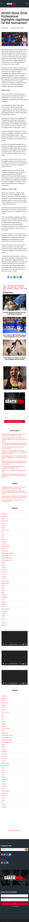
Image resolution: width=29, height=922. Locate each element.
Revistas (4, 604)
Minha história (5, 581)
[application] (15, 638)
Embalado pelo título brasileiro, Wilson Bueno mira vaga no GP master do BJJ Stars (14, 434)
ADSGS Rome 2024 (19, 285)
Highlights (16, 288)
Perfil (3, 599)
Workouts (4, 625)
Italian (25, 288)
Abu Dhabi (10, 285)
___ (3, 511)
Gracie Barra (5, 551)
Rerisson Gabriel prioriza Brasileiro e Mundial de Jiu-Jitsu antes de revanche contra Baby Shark (14, 443)
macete (4, 579)
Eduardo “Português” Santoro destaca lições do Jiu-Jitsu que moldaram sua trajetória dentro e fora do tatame (14, 462)
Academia (4, 516)
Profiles (4, 602)
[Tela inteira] (25, 644)
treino (3, 618)
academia (4, 514)
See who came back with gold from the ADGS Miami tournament (14, 313)
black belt (13, 287)
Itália (21, 288)
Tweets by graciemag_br (14, 830)
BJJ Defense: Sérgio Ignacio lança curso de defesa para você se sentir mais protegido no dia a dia (14, 475)
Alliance (4, 523)
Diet (3, 537)
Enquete (4, 541)
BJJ (9, 287)
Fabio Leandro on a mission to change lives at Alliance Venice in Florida (14, 358)
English (3, 539)
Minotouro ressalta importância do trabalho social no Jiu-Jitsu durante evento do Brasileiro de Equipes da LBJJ (14, 452)
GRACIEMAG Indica (7, 555)
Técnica (4, 613)
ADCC (3, 518)
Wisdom (4, 623)
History (3, 565)
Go (26, 849)
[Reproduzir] (3, 644)
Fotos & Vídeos (6, 546)
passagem (4, 597)
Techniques (5, 611)
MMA (3, 585)
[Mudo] (23, 644)
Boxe (3, 535)
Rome (4, 290)
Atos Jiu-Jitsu (5, 530)
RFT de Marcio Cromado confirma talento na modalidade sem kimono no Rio (13, 467)
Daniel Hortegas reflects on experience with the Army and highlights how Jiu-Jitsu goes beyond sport (14, 457)
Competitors (20, 287)
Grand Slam (9, 288)
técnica (3, 616)
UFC (3, 620)
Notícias (4, 595)
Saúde (3, 606)
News (3, 590)
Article (3, 9)
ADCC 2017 (5, 521)
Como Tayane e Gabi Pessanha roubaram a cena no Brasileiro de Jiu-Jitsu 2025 (14, 335)
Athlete (5, 287)
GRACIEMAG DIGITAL (7, 553)
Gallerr (3, 548)
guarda (3, 562)
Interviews (4, 569)
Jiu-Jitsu (4, 574)
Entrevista (4, 544)
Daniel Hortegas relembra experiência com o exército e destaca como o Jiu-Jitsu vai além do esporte (14, 439)
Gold (4, 288)
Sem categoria (5, 609)
